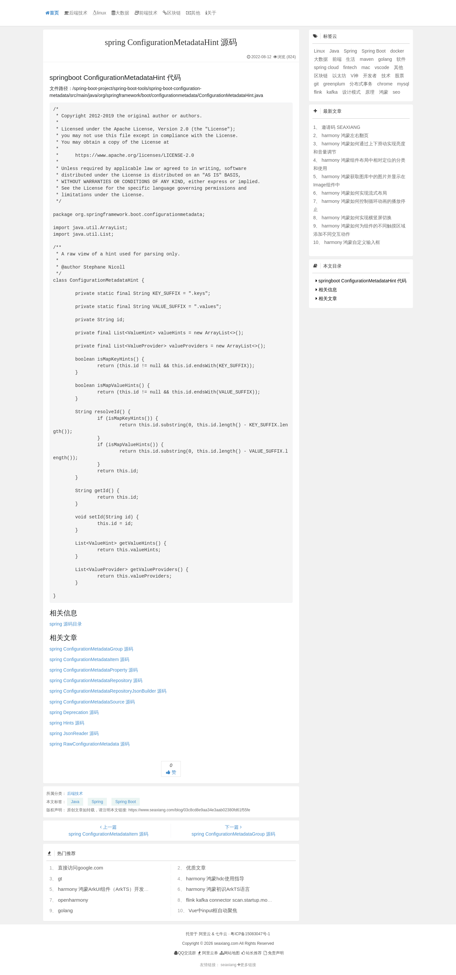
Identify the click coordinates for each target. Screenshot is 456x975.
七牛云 (221, 934)
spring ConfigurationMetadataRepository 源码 (96, 680)
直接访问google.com (80, 867)
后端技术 (75, 12)
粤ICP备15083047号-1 (250, 934)
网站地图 (229, 953)
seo (396, 92)
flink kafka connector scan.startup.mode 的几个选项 (242, 900)
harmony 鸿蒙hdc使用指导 (215, 878)
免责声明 (273, 953)
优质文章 (196, 867)
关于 (210, 12)
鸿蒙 (384, 92)
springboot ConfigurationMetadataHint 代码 (361, 280)
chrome (385, 83)
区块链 (172, 12)
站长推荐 (251, 953)
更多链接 (246, 965)
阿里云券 (207, 953)
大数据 (120, 12)
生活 (351, 59)
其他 (193, 12)
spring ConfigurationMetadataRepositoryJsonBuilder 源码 (108, 691)
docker (397, 51)
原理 (370, 92)
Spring (97, 801)
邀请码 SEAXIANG (341, 127)
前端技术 (145, 12)
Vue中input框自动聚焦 (213, 910)
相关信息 (326, 289)
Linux (320, 51)
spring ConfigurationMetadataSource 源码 (92, 701)
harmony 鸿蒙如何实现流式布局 (354, 193)
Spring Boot (125, 801)
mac (366, 67)
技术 (386, 75)
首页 (52, 12)
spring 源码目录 (66, 624)
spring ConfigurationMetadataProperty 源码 (94, 670)
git (317, 83)
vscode (383, 67)
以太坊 (340, 75)
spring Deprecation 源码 (74, 712)
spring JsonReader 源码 (74, 733)
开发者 (370, 75)
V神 (354, 75)
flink (319, 92)
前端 (337, 59)
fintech (350, 67)
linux (99, 12)
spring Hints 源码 (67, 722)
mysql (403, 83)
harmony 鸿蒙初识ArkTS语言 (218, 889)
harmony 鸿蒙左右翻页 (345, 135)
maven (367, 59)
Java (75, 801)
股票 (399, 75)
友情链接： (210, 965)
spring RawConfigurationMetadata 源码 (90, 744)
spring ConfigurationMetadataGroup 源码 (91, 649)
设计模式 (352, 92)
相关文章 (326, 298)
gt (60, 878)
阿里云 (205, 934)
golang (65, 910)
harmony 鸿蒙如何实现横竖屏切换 (356, 217)
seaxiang (229, 965)
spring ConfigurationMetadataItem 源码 (90, 659)
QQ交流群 (185, 953)
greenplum (334, 83)
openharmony (73, 900)
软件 (401, 59)
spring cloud (327, 67)
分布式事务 (361, 83)
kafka (332, 92)
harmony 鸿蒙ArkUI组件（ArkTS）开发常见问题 (111, 889)
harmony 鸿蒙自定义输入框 (352, 242)
